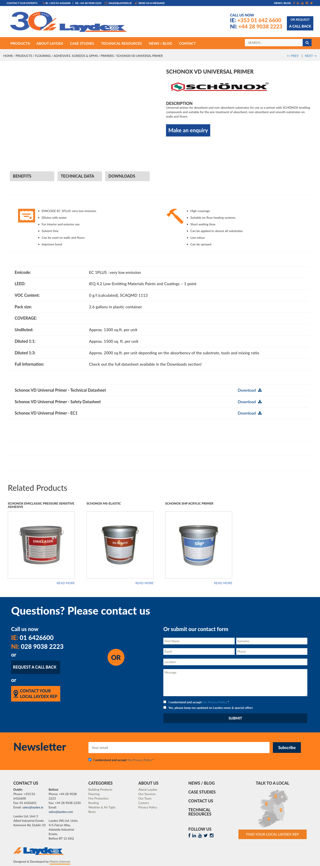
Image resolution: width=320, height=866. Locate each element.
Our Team (145, 798)
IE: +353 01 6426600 (57, 3)
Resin (92, 812)
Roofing (93, 803)
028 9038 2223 (37, 646)
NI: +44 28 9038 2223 (88, 3)
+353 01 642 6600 (255, 20)
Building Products (100, 789)
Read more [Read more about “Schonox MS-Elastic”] (144, 583)
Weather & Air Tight (102, 807)
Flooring (43, 56)
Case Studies (202, 792)
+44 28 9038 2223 (256, 26)
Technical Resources (200, 812)
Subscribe (287, 747)
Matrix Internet (60, 861)
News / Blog (201, 783)
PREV (292, 56)
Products (24, 56)
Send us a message (149, 3)
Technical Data (77, 176)
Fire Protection (98, 798)
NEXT (311, 56)
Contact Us (200, 800)
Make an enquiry (188, 130)
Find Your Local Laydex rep (272, 834)
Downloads (121, 176)
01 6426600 (32, 637)
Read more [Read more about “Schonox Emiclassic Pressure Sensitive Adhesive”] (66, 583)
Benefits (22, 176)
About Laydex (147, 789)
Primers (107, 56)
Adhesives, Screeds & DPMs (76, 56)
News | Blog (282, 3)
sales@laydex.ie (118, 3)
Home (8, 56)
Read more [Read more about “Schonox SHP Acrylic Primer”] (223, 583)
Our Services (147, 794)
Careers (143, 803)
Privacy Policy (147, 807)
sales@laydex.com (61, 812)
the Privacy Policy (214, 702)
